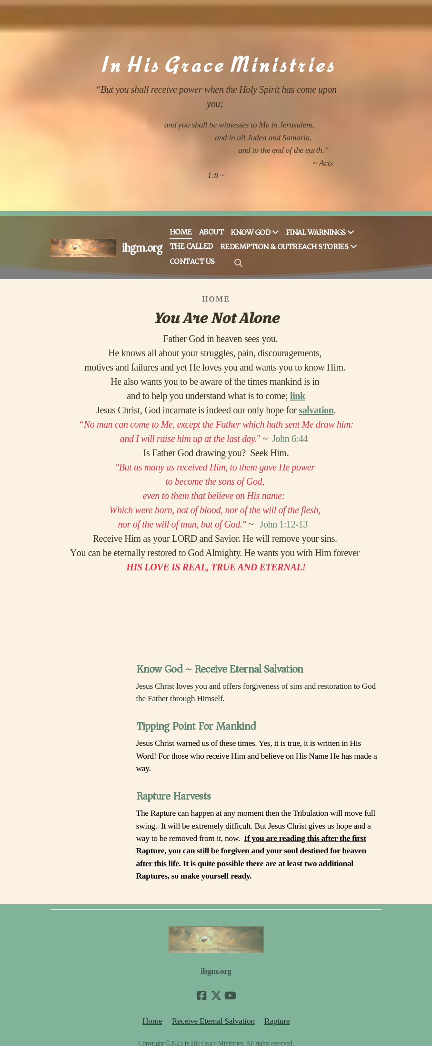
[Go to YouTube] (230, 995)
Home (152, 1021)
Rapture (277, 1021)
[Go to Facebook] (202, 995)
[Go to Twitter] (216, 995)
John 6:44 (290, 438)
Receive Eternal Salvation (213, 1021)
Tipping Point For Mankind (196, 726)
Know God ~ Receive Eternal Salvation (219, 669)
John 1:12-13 (284, 524)
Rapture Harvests (173, 796)
